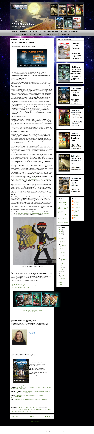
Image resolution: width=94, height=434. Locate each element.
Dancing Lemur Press (51, 34)
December (63, 241)
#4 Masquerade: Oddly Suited (69, 31)
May (62, 269)
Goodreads (25, 311)
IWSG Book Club (64, 34)
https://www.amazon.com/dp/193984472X (31, 386)
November (63, 245)
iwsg (49, 409)
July (62, 265)
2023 (60, 232)
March (62, 273)
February (63, 275)
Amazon (39, 311)
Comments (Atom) (36, 421)
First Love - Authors (63, 222)
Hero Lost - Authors (63, 205)
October (63, 255)
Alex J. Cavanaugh (20, 409)
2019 (60, 282)
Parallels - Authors (62, 202)
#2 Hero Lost (33, 31)
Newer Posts (15, 416)
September (63, 260)
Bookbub (34, 311)
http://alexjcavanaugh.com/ (18, 284)
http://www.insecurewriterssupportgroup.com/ (23, 285)
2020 (60, 238)
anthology (27, 409)
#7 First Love (37, 34)
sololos (52, 431)
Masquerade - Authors (61, 211)
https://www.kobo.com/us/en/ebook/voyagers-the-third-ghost (31, 399)
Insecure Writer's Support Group (39, 409)
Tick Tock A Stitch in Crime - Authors (63, 208)
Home (32, 416)
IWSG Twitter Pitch (26, 411)
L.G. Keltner (77, 207)
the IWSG (14, 31)
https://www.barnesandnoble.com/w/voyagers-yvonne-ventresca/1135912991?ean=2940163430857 (30, 392)
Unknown (76, 218)
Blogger (63, 431)
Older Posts (49, 416)
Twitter (30, 311)
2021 (60, 236)
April (62, 271)
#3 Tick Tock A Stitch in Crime (49, 31)
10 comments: (33, 407)
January (63, 278)
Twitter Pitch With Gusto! (22, 42)
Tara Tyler (76, 215)
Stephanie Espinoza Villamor (76, 211)
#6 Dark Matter (26, 34)
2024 (60, 230)
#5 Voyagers (15, 34)
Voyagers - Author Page (62, 215)
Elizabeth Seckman (76, 201)
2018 (60, 284)
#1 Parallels (23, 31)
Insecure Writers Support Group (34, 310)
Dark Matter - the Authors (62, 219)
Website (24, 310)
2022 (60, 234)
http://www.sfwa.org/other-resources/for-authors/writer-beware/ (31, 179)
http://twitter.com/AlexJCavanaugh (20, 287)
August (63, 263)
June (62, 267)
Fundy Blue (77, 205)
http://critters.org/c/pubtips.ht (40, 177)
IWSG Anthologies (16, 411)
